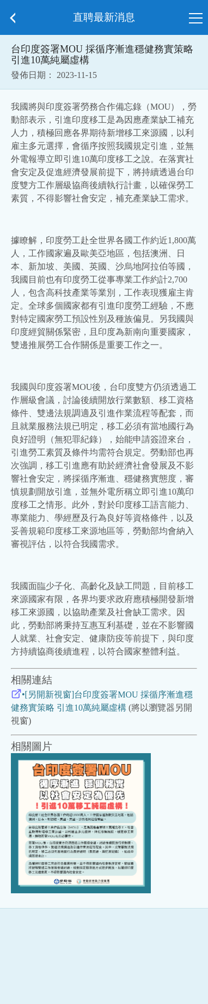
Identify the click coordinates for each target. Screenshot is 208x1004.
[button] (12, 17)
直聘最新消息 (104, 17)
